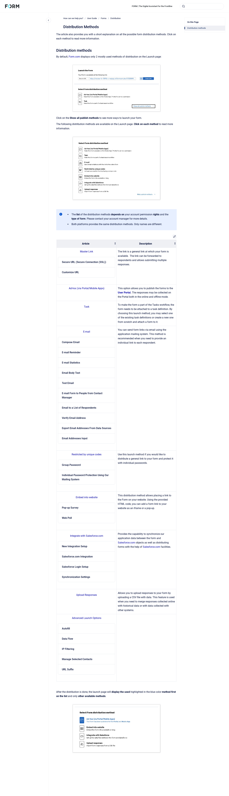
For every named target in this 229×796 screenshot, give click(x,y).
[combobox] (202, 6)
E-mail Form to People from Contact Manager (82, 395)
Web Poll (67, 517)
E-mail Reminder (71, 352)
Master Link (86, 251)
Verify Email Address (74, 417)
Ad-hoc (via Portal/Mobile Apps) (86, 288)
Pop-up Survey (70, 507)
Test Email (68, 383)
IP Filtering (68, 648)
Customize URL (70, 272)
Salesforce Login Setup (75, 566)
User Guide (92, 18)
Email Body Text (71, 372)
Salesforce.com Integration (77, 556)
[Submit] (183, 6)
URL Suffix (68, 669)
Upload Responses (86, 594)
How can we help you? (73, 18)
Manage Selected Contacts (77, 659)
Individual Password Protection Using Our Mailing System (85, 477)
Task (86, 306)
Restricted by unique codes (86, 454)
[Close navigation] (48, 20)
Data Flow (67, 638)
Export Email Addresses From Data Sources (86, 428)
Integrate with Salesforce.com (86, 535)
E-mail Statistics (71, 362)
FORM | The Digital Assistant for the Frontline (152, 6)
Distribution (115, 18)
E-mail (86, 331)
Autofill (66, 628)
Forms (103, 18)
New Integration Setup (74, 546)
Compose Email (71, 342)
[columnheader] (87, 244)
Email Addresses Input (74, 438)
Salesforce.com (126, 542)
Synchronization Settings (76, 577)
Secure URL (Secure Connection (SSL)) (84, 262)
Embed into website (86, 497)
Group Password (71, 464)
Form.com (74, 56)
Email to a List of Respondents (79, 407)
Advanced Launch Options (86, 618)
